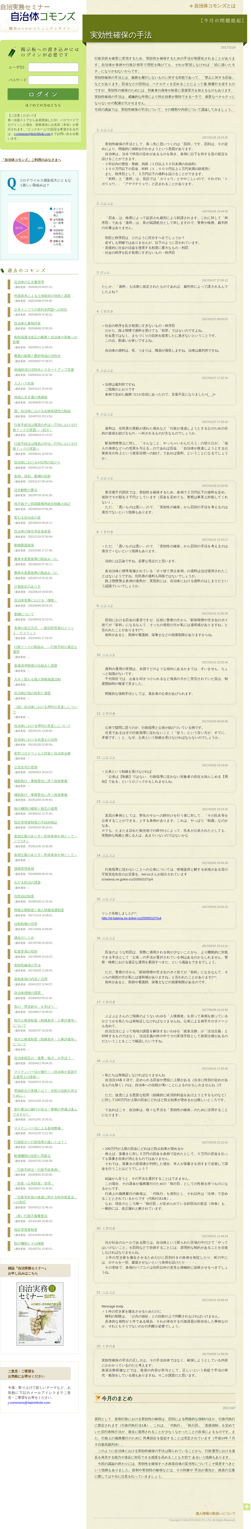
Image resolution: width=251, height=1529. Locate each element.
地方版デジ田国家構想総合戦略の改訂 (42, 506)
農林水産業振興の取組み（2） (36, 561)
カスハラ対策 (33, 386)
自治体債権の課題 (33, 995)
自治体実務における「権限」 (35, 603)
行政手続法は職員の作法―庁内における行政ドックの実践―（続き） (45, 430)
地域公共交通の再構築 (33, 399)
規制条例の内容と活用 (33, 981)
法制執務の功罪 (33, 926)
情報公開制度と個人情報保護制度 (38, 912)
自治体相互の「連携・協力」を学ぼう (43, 1060)
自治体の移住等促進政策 (33, 534)
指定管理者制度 (33, 1232)
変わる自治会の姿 (33, 520)
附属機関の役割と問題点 (33, 1158)
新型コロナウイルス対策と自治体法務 (42, 756)
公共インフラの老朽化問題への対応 (40, 312)
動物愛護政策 (33, 547)
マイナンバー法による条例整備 (38, 1131)
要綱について (33, 616)
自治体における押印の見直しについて (42, 728)
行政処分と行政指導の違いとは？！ (40, 1144)
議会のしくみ (33, 940)
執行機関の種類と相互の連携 (35, 811)
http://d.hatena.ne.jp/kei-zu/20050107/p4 (131, 918)
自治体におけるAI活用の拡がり (36, 465)
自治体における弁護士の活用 (35, 742)
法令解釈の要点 (33, 492)
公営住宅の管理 (33, 769)
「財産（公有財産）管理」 (33, 1186)
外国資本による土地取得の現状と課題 (42, 298)
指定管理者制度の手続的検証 (35, 825)
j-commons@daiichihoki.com (32, 134)
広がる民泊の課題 (27, 885)
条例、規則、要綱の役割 (33, 478)
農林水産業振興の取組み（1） (36, 575)
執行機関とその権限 (33, 1246)
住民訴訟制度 (33, 898)
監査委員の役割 (33, 954)
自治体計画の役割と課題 (32, 695)
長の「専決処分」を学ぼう (35, 1009)
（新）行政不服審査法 (33, 1218)
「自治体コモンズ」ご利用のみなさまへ (31, 160)
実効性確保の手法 (33, 967)
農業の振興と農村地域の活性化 (37, 358)
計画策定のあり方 (33, 589)
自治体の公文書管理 (33, 284)
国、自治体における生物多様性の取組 (42, 413)
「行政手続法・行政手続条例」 (37, 1172)
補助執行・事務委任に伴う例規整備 (40, 783)
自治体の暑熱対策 (33, 326)
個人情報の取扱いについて (216, 1513)
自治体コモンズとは (215, 5)
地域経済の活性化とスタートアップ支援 (43, 372)
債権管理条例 (33, 871)
